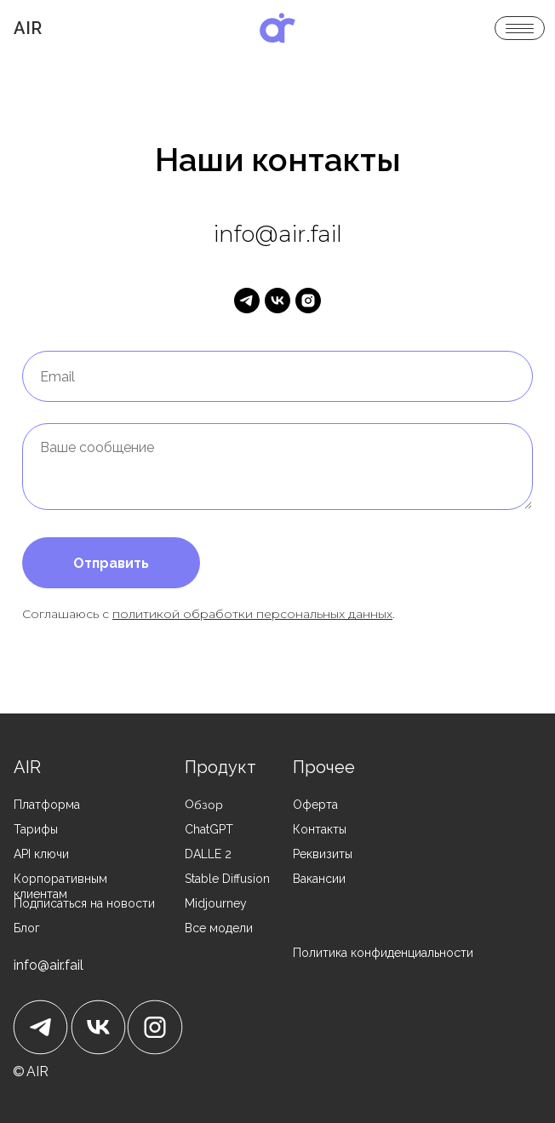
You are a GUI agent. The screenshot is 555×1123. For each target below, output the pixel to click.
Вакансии (319, 878)
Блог (27, 928)
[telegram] (247, 300)
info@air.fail (48, 965)
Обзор (204, 804)
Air (28, 28)
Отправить (111, 563)
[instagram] (308, 300)
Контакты (319, 829)
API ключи (41, 854)
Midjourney (216, 903)
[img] (277, 28)
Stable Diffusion (227, 878)
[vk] (277, 300)
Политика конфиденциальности (383, 953)
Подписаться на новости (84, 903)
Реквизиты (322, 854)
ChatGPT (209, 829)
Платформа (47, 804)
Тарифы (36, 829)
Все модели (219, 928)
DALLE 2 (208, 854)
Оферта (315, 804)
